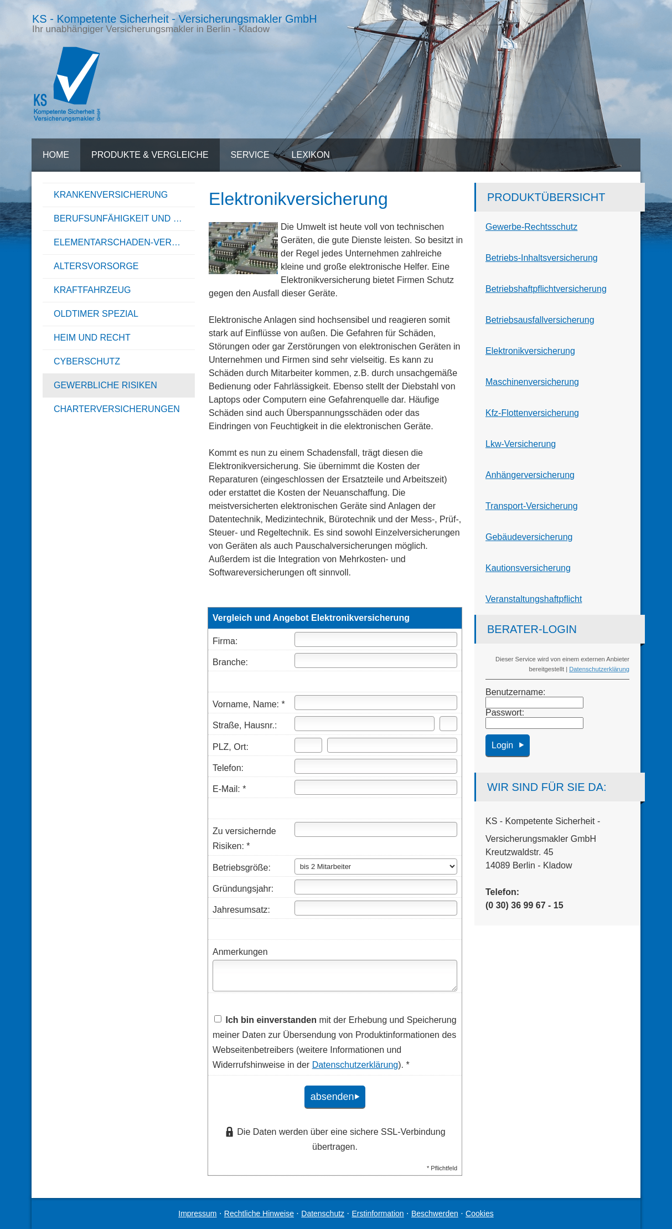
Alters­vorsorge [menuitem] (96, 266)
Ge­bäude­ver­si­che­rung (528, 537)
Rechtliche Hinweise (259, 1213)
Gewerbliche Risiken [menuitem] (105, 385)
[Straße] (364, 723)
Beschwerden (434, 1213)
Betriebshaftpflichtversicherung (546, 289)
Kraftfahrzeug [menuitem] (92, 290)
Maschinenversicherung (532, 382)
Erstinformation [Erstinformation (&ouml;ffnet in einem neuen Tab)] (377, 1213)
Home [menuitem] (56, 155)
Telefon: (228, 768)
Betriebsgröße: (242, 867)
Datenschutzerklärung (599, 669)
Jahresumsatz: (241, 909)
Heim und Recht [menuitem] (92, 337)
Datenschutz (322, 1213)
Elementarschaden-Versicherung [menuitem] (124, 242)
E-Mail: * (229, 789)
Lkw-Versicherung (520, 444)
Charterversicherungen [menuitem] (117, 409)
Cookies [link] (480, 1213)
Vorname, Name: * (249, 704)
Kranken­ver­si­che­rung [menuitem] (111, 194)
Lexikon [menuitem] (311, 155)
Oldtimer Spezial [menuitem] (96, 313)
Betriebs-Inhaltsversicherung (541, 258)
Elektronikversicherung (530, 351)
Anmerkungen (240, 952)
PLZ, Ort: (231, 747)
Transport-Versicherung (531, 506)
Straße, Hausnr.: (245, 725)
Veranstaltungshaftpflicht (533, 599)
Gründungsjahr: (243, 888)
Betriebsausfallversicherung (540, 320)
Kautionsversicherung (528, 568)
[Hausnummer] (448, 723)
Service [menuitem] (250, 155)
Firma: (225, 641)
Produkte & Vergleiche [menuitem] (150, 155)
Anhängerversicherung (530, 475)
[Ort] (392, 745)
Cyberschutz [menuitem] (87, 361)
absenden (329, 1096)
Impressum (197, 1213)
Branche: (230, 662)
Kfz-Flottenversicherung (532, 413)
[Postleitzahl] (308, 745)
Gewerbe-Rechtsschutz (531, 227)
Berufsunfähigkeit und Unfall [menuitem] (124, 218)
